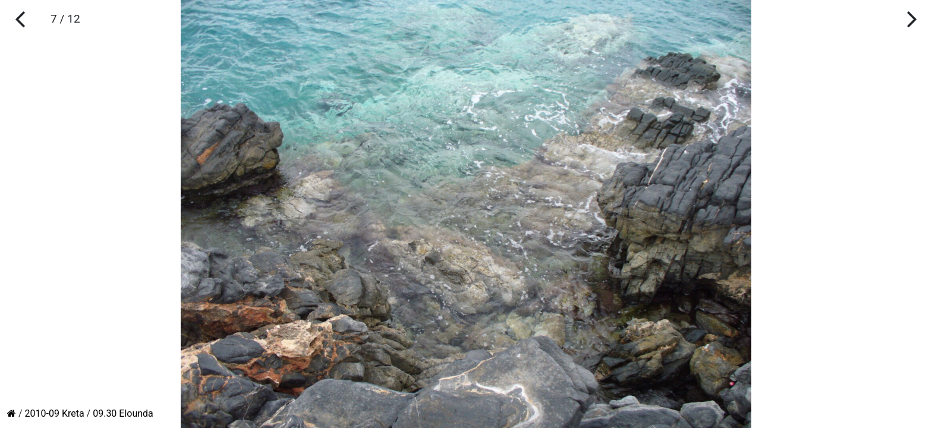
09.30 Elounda (123, 413)
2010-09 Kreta (54, 413)
